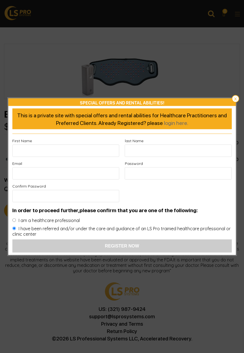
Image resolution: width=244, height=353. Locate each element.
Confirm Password (29, 185)
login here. (176, 122)
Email (17, 163)
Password (134, 163)
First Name (22, 140)
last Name (134, 140)
